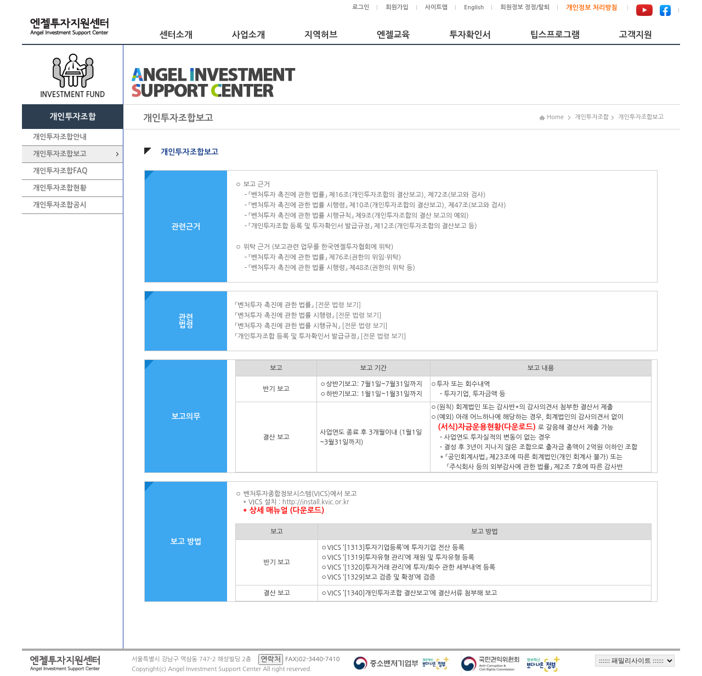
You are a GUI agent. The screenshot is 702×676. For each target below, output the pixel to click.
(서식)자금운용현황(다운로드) (487, 427)
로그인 (360, 7)
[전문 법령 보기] (338, 305)
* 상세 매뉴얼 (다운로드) (283, 510)
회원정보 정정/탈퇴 (525, 7)
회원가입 (397, 7)
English (474, 7)
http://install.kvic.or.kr (315, 502)
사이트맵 (436, 7)
